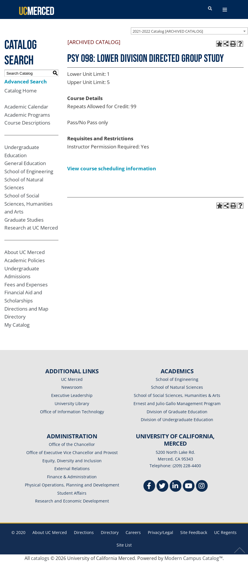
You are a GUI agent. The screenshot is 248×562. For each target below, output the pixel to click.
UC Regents (225, 532)
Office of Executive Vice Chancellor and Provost (72, 452)
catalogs (40, 558)
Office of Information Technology (72, 411)
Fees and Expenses (26, 284)
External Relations (72, 468)
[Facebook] (149, 486)
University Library (72, 403)
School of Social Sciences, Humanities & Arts (177, 395)
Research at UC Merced (31, 227)
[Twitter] (162, 486)
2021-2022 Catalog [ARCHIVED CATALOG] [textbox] (168, 31)
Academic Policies (24, 260)
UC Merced (72, 379)
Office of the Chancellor (72, 444)
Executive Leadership (72, 395)
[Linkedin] (175, 486)
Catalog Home (20, 90)
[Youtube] (188, 486)
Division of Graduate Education (177, 411)
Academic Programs (27, 114)
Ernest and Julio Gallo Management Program (177, 403)
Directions (84, 532)
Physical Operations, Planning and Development (72, 485)
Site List (124, 545)
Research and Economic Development (72, 501)
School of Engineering (28, 171)
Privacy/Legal (160, 532)
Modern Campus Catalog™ (193, 558)
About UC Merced (24, 252)
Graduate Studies (24, 219)
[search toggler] (210, 9)
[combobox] (189, 30)
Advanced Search (25, 81)
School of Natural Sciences (177, 387)
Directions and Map (26, 308)
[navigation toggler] (224, 9)
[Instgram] (202, 486)
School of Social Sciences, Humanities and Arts (28, 203)
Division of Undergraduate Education (177, 419)
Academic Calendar (26, 106)
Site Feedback (193, 532)
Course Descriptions (27, 122)
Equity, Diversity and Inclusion (72, 460)
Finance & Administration (72, 476)
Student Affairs (71, 493)
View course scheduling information (111, 168)
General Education (25, 163)
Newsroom (71, 387)
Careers (133, 532)
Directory (15, 316)
